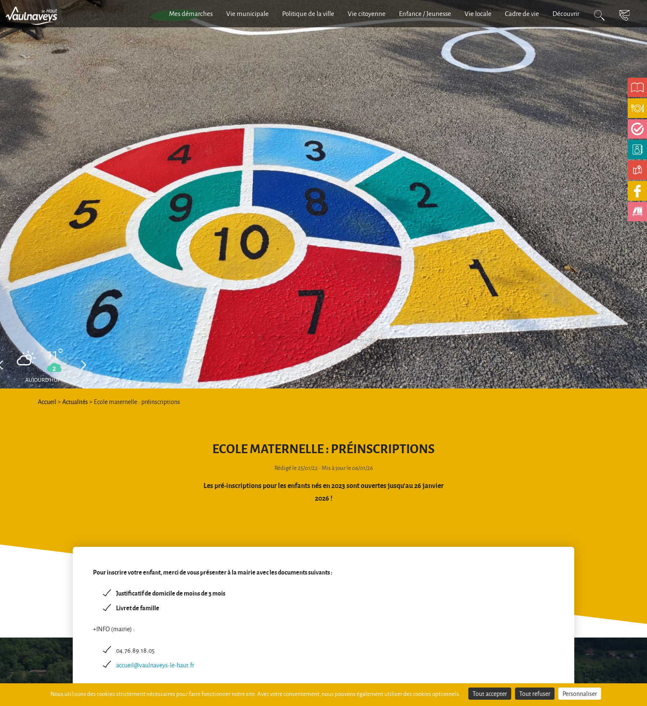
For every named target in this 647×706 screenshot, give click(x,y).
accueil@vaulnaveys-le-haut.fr (155, 665)
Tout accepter (490, 693)
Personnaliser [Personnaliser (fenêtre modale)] (579, 693)
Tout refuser (534, 693)
